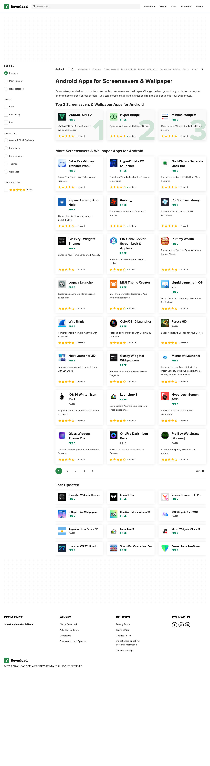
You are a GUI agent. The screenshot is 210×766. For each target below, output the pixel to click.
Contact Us (65, 635)
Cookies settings (124, 650)
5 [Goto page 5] (93, 471)
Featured (11, 73)
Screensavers (13, 156)
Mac (162, 6)
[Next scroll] (202, 69)
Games (186, 69)
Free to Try (12, 115)
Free (9, 107)
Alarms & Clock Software (19, 140)
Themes (10, 164)
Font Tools (12, 148)
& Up (18, 190)
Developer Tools (128, 69)
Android (185, 6)
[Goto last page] (200, 471)
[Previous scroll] (72, 69)
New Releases (14, 89)
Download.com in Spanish (73, 641)
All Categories (84, 69)
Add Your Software (69, 630)
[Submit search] (34, 6)
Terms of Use (122, 630)
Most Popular (13, 81)
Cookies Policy (123, 635)
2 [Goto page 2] (67, 471)
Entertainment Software (169, 69)
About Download (68, 624)
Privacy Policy (123, 624)
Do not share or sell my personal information (128, 643)
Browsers (97, 69)
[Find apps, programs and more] (86, 6)
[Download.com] (16, 6)
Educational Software (147, 69)
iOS (173, 6)
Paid (8, 122)
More (200, 6)
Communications (111, 69)
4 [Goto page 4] (84, 471)
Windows (148, 6)
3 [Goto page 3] (75, 471)
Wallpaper (11, 172)
